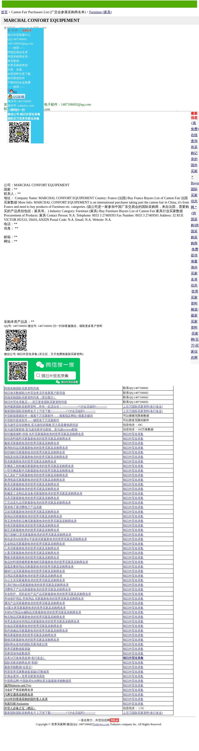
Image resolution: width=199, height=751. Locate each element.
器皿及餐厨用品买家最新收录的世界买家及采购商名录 (39, 566)
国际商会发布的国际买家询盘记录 (26, 644)
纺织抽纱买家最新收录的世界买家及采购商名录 (34, 452)
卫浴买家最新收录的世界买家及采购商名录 (31, 511)
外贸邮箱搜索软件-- (48, 415)
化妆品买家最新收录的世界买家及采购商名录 (33, 626)
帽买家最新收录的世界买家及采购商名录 (30, 635)
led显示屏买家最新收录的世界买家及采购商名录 (35, 607)
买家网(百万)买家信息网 (195, 345)
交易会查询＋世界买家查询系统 (24, 676)
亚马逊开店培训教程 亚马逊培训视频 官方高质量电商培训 (41, 424)
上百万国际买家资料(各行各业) (143, 406)
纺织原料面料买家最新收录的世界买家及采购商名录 (37, 438)
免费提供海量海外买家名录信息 (194, 267)
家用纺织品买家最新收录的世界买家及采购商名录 (36, 447)
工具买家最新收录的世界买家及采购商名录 (31, 548)
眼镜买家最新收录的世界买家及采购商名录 (31, 639)
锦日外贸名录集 (133, 434)
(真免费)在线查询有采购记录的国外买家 (195, 147)
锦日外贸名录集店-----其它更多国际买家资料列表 (35, 402)
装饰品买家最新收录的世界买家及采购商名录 (33, 516)
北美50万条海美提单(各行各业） (25, 658)
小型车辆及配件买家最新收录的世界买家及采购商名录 (39, 470)
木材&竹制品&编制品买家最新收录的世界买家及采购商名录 (42, 612)
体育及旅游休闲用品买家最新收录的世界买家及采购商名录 (42, 621)
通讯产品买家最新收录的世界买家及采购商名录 (34, 603)
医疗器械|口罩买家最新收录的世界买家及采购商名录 (37, 534)
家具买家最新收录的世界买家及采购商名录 (31, 484)
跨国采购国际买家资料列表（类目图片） (30, 397)
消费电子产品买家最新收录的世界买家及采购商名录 (37, 589)
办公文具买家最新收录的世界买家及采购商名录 (34, 580)
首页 (4, 12)
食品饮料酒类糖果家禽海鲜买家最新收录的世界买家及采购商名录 (46, 562)
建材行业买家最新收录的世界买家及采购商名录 (34, 571)
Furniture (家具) (100, 12)
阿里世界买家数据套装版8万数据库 (26, 671)
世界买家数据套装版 (17, 648)
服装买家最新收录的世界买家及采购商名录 (31, 443)
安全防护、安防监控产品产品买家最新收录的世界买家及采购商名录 (47, 594)
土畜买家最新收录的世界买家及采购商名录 (31, 552)
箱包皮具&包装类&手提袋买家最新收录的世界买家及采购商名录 (45, 539)
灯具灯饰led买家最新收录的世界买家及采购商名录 (36, 584)
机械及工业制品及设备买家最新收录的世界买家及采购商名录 (43, 493)
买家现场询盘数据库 (17, 653)
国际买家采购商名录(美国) (21, 662)
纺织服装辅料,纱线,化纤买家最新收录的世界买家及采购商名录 (44, 434)
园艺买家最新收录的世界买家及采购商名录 (31, 530)
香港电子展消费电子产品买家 (23, 507)
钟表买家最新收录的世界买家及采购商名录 (31, 525)
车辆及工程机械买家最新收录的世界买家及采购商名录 (39, 466)
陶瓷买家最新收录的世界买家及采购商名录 (31, 557)
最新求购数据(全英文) (18, 667)
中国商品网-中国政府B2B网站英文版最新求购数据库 (37, 680)
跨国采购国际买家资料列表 (21, 388)
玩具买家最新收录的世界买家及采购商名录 (31, 498)
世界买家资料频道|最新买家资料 (194, 309)
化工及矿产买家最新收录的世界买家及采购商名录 (36, 475)
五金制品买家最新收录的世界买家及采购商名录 (34, 543)
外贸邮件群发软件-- (31, 420)
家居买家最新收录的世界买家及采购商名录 (31, 488)
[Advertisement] (97, 64)
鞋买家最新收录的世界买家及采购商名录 (30, 461)
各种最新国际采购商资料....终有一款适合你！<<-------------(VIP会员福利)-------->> (55, 406)
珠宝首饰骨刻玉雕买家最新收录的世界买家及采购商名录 (40, 520)
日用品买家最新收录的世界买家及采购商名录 (33, 575)
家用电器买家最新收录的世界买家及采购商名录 (34, 479)
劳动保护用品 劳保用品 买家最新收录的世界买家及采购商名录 (44, 598)
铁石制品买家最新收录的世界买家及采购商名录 (34, 616)
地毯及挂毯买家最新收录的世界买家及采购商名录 (36, 456)
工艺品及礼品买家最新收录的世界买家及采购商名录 (37, 502)
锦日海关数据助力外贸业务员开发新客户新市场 (34, 393)
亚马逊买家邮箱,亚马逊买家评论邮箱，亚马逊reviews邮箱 (41, 429)
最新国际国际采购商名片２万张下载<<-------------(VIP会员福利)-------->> (49, 411)
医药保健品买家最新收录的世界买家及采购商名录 (36, 630)
